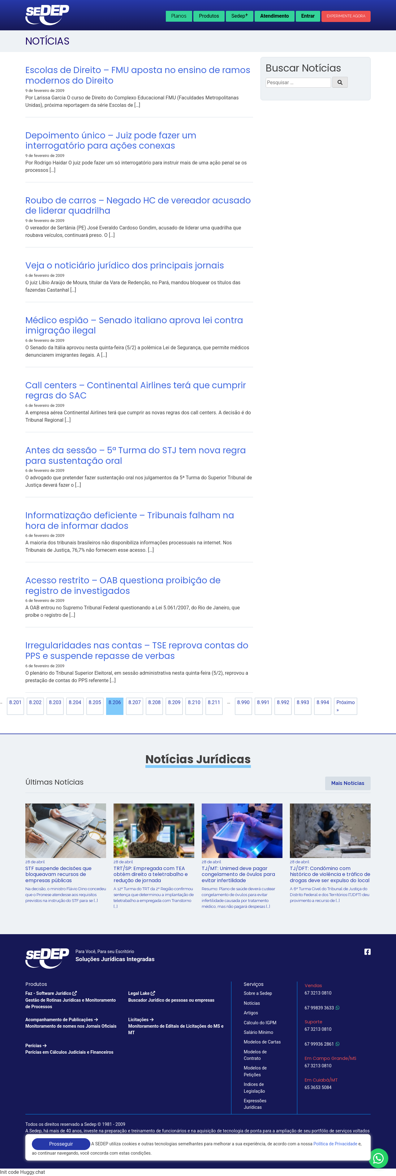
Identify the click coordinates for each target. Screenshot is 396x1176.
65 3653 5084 (318, 1087)
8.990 (243, 702)
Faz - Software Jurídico (73, 1000)
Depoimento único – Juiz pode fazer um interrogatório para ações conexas (110, 140)
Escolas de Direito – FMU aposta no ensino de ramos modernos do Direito (137, 75)
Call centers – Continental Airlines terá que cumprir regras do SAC (135, 390)
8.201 (15, 702)
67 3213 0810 (318, 993)
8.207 (134, 702)
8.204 (75, 702)
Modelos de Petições (255, 1071)
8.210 (194, 702)
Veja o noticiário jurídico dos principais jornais (124, 265)
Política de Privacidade (335, 1143)
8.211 (214, 702)
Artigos (251, 1012)
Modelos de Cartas (262, 1041)
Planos (179, 16)
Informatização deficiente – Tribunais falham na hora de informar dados (129, 520)
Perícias (69, 1049)
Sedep (239, 15)
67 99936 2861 (322, 1044)
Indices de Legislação (254, 1087)
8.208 (154, 702)
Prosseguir (61, 1144)
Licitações (176, 1026)
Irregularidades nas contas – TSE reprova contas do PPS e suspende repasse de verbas (136, 650)
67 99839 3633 (322, 1007)
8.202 (35, 702)
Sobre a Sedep (258, 993)
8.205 (95, 702)
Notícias (252, 1003)
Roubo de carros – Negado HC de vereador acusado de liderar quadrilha (138, 205)
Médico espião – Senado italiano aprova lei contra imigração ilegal (134, 325)
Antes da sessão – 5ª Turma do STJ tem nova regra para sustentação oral (135, 455)
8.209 (174, 702)
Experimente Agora (346, 16)
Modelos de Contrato (255, 1055)
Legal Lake (171, 997)
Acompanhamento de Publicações (70, 1023)
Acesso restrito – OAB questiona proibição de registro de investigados (123, 585)
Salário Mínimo (258, 1032)
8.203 (55, 702)
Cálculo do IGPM (260, 1022)
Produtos (209, 16)
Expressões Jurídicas (255, 1104)
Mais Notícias (347, 783)
